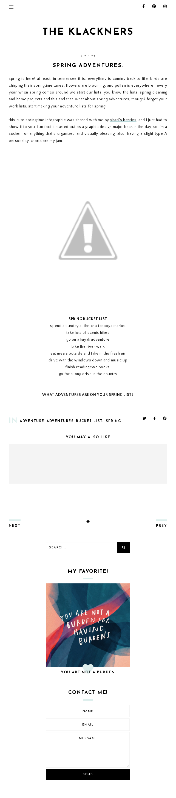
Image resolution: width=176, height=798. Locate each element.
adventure (32, 421)
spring (113, 421)
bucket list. (90, 421)
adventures (60, 421)
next (15, 526)
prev (161, 526)
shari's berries (123, 120)
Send (88, 774)
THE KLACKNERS (88, 32)
